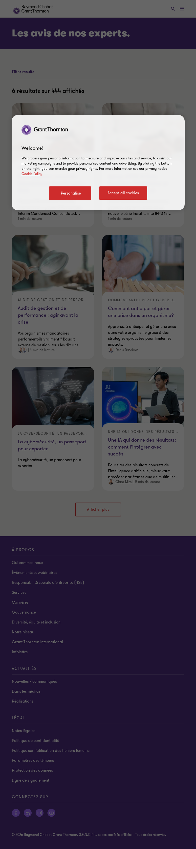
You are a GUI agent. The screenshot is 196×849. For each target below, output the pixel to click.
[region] (98, 162)
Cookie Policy (32, 173)
